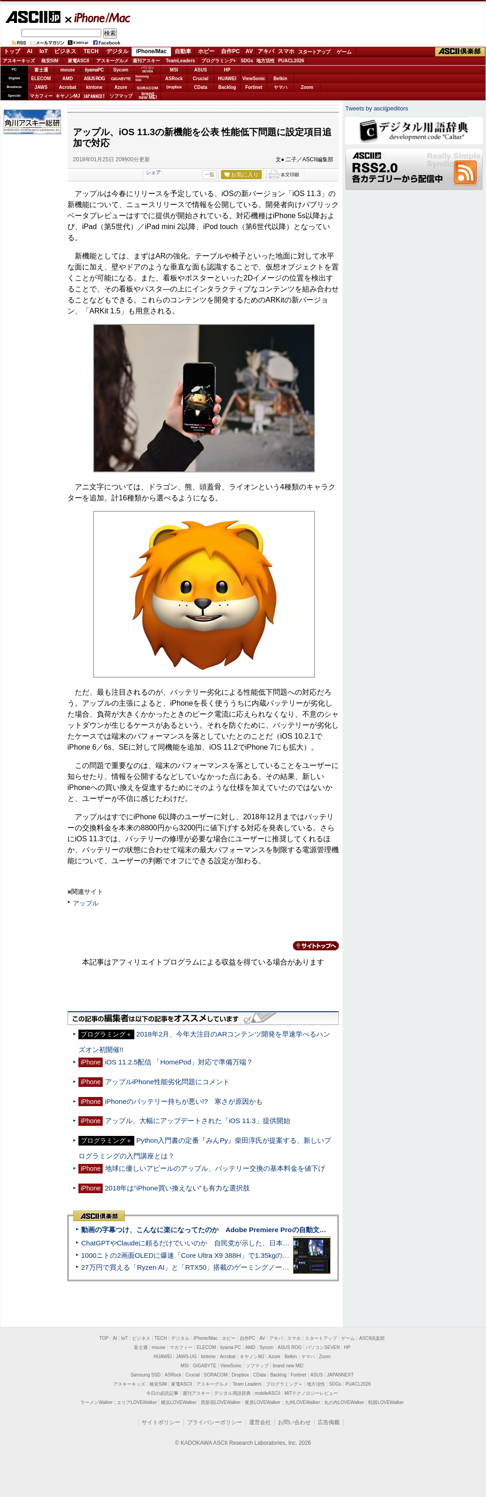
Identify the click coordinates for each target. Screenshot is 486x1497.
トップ (12, 51)
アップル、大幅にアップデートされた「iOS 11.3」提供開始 (197, 1120)
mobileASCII (268, 1393)
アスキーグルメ (112, 60)
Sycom (120, 69)
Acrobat (68, 87)
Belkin (280, 78)
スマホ (286, 51)
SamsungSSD (142, 78)
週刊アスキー (146, 60)
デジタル (117, 51)
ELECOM (41, 78)
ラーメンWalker (96, 1402)
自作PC (230, 51)
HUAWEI (227, 78)
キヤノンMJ (67, 96)
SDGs (247, 60)
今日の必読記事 (162, 1393)
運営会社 (260, 1422)
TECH (91, 51)
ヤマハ (280, 87)
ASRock (173, 78)
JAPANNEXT (94, 96)
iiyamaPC (94, 69)
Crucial (201, 78)
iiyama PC (230, 1347)
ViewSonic (254, 78)
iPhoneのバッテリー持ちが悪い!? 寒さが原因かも (184, 1101)
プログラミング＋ (284, 1384)
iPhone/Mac (98, 17)
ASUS (200, 69)
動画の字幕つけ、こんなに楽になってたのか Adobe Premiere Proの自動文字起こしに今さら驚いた (238, 1230)
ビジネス (65, 51)
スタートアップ (314, 52)
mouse (67, 69)
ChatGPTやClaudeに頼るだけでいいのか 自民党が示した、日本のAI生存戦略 (202, 1243)
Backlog (227, 87)
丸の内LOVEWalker (344, 1402)
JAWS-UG (186, 1356)
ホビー (206, 51)
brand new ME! (288, 1365)
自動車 (183, 51)
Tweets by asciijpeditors (376, 108)
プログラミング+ (218, 60)
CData (200, 87)
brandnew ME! (147, 96)
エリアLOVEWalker (137, 1402)
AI (30, 51)
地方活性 (265, 60)
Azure (121, 87)
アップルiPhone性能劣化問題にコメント (167, 1082)
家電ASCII (78, 60)
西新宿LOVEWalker (221, 1402)
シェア (153, 172)
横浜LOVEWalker (178, 1402)
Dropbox (174, 87)
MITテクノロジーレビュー (311, 1393)
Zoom (307, 87)
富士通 (41, 69)
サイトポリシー (161, 1422)
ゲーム (344, 52)
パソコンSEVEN (147, 69)
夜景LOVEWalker (262, 1402)
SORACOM (216, 1374)
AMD (67, 78)
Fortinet (253, 87)
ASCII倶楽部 (460, 51)
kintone (94, 87)
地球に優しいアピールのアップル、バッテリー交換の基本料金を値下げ (215, 1168)
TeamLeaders (180, 60)
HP (227, 69)
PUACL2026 (291, 60)
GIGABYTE (121, 79)
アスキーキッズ (19, 60)
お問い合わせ (294, 1422)
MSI (174, 69)
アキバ (266, 51)
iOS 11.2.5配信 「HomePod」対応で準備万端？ (179, 1062)
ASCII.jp (33, 17)
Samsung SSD (146, 1374)
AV (249, 51)
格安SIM (50, 60)
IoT (43, 51)
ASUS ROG (94, 78)
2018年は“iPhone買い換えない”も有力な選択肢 (177, 1188)
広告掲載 (329, 1422)
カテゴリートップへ (310, 945)
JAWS (40, 87)
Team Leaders (246, 1384)
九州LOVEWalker (302, 1402)
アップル (86, 903)
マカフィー (41, 96)
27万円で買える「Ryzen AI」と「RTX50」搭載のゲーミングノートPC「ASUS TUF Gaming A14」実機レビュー (254, 1267)
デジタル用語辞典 (232, 1393)
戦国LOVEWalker (385, 1402)
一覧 (209, 174)
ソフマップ (121, 96)
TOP (104, 1338)
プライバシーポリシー (214, 1422)
